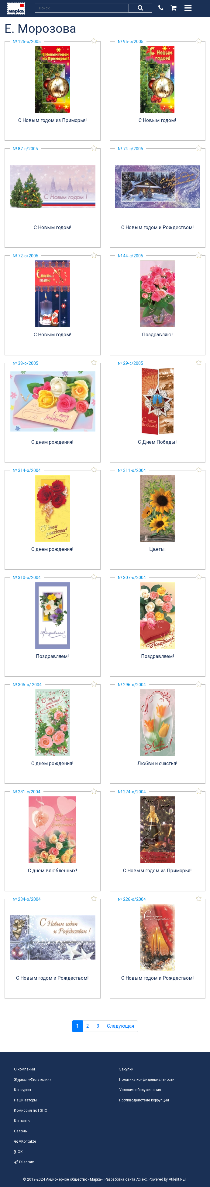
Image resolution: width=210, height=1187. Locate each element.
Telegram (24, 1162)
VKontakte (25, 1141)
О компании (24, 1069)
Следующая (120, 1026)
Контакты (22, 1121)
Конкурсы (22, 1090)
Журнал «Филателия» (32, 1079)
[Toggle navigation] (188, 8)
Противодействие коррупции (144, 1100)
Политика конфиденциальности (146, 1079)
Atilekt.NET (178, 1179)
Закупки (126, 1069)
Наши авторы (25, 1100)
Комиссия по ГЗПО (30, 1110)
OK (18, 1152)
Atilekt (141, 1179)
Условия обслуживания (140, 1090)
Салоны (21, 1131)
